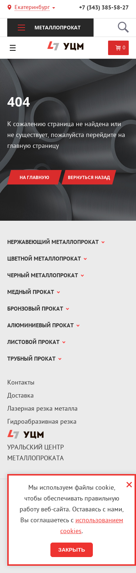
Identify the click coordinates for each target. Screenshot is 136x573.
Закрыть (71, 550)
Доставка (20, 396)
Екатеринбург (32, 8)
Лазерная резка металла (42, 409)
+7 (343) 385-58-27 (104, 8)
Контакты (20, 383)
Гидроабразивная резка (42, 422)
